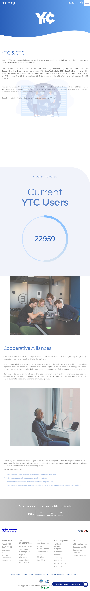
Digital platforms (23, 556)
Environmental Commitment (60, 562)
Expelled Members (73, 574)
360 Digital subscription (24, 550)
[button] (72, 3)
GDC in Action (60, 566)
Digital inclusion (26, 546)
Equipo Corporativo (7, 556)
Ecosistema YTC (79, 547)
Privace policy (15, 574)
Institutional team (7, 551)
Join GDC (41, 560)
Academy (58, 558)
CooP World (7, 547)
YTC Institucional (80, 544)
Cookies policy (27, 574)
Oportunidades (79, 555)
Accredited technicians (24, 561)
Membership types (42, 553)
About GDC (6, 544)
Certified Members (57, 574)
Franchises (58, 555)
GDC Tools (41, 557)
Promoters (58, 552)
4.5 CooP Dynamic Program (58, 546)
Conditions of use (41, 574)
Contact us (6, 561)
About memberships (43, 547)
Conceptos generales (77, 551)
